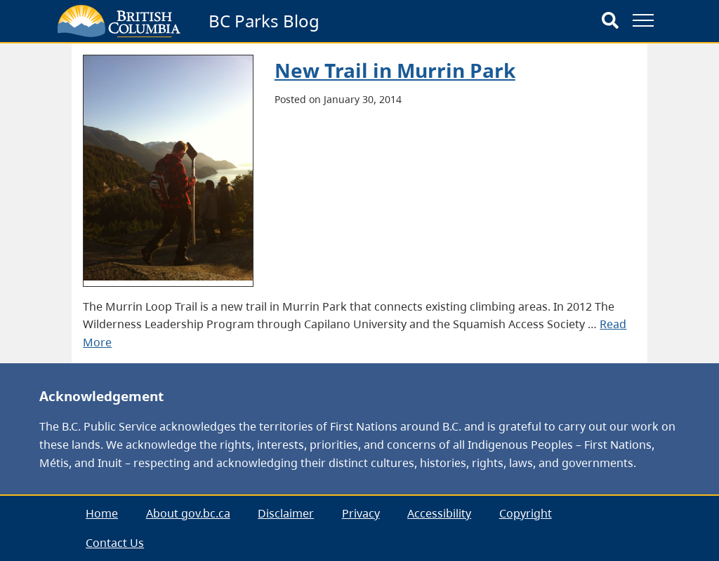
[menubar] (359, 528)
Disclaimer (286, 513)
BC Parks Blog (264, 20)
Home (102, 513)
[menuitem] (102, 514)
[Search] (610, 21)
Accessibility (439, 513)
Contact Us (115, 542)
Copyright (525, 513)
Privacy (361, 513)
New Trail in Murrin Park (395, 70)
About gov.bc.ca (188, 513)
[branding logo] (119, 21)
